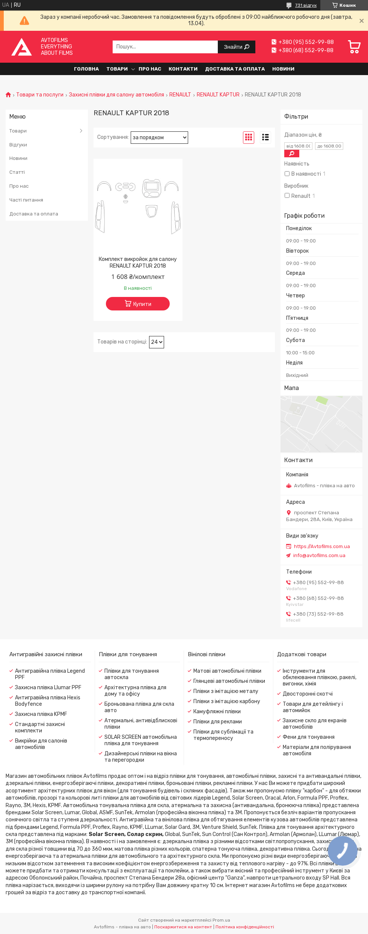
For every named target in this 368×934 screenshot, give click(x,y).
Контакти (183, 69)
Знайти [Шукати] (234, 47)
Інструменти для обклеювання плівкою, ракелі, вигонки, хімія (319, 677)
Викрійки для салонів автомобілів (41, 744)
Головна (86, 69)
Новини (283, 69)
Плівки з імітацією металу (225, 691)
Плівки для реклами (217, 722)
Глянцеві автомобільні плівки (229, 681)
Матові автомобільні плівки (227, 671)
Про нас (150, 69)
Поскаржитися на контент (183, 926)
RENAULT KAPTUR (218, 95)
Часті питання (26, 200)
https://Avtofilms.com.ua (322, 546)
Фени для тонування (309, 737)
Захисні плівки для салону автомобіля (116, 95)
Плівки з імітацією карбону (226, 701)
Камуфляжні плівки (217, 711)
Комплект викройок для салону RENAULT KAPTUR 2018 (138, 262)
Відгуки (18, 145)
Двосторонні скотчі (308, 694)
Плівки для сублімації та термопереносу (223, 735)
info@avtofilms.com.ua (319, 555)
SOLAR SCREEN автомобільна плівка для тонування (140, 740)
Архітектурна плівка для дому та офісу (135, 690)
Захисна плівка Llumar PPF (48, 687)
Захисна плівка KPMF (41, 714)
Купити (142, 304)
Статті (17, 172)
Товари (117, 69)
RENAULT (180, 95)
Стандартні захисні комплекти (40, 727)
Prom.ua (221, 920)
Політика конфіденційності (245, 926)
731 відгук (306, 5)
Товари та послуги (39, 95)
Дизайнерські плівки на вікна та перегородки (140, 756)
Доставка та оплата (235, 69)
